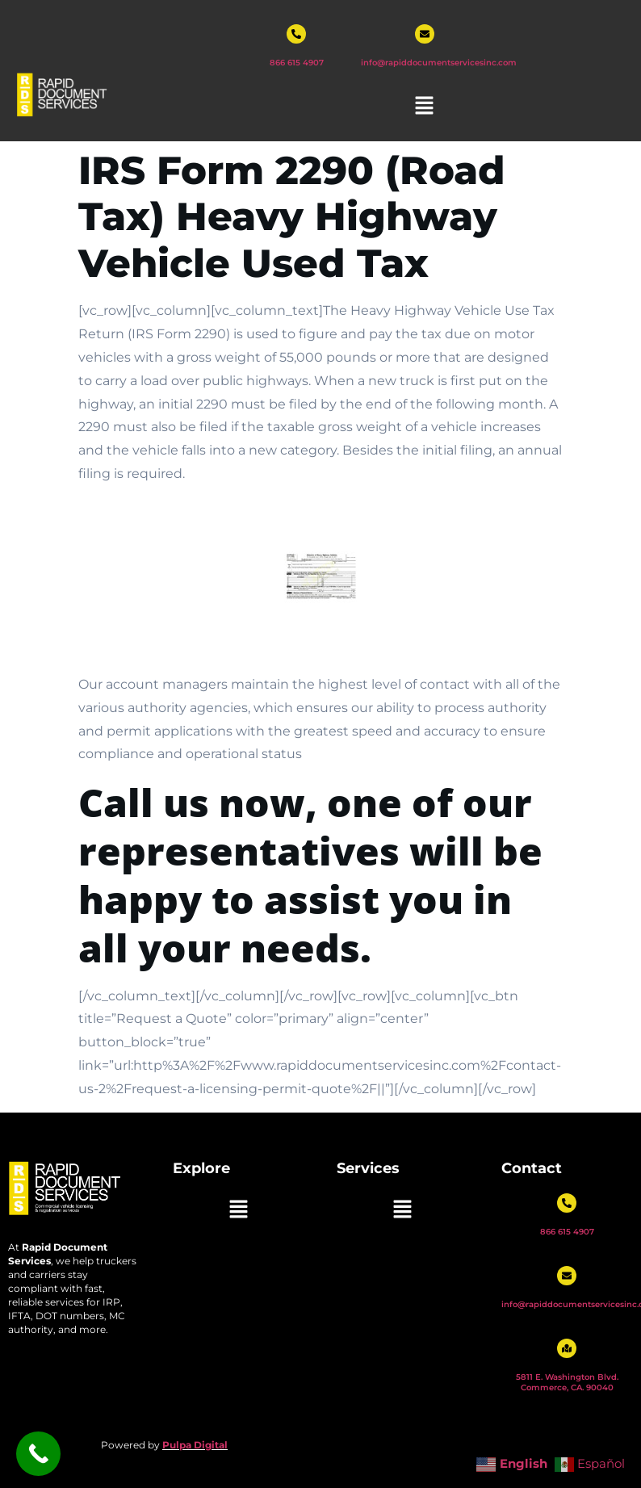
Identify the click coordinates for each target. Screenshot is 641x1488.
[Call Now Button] (38, 1453)
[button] (424, 106)
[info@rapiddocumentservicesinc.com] (424, 34)
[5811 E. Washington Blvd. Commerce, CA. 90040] (566, 1348)
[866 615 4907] (296, 34)
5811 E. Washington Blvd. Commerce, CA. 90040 (567, 1382)
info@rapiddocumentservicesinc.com (439, 62)
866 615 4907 (297, 62)
